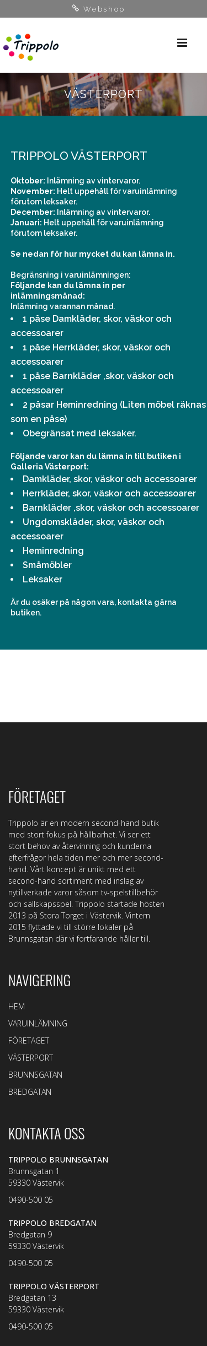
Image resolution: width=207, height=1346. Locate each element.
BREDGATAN (29, 1091)
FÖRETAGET (28, 1040)
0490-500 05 (30, 1199)
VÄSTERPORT (30, 1057)
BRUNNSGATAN (35, 1074)
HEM (16, 1006)
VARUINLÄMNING (37, 1023)
